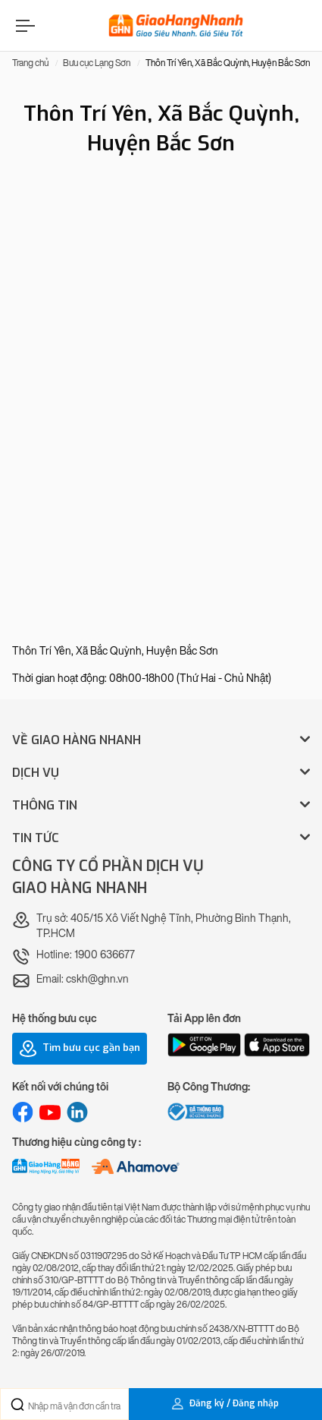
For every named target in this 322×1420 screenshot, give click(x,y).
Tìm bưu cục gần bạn (79, 1049)
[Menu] (23, 25)
